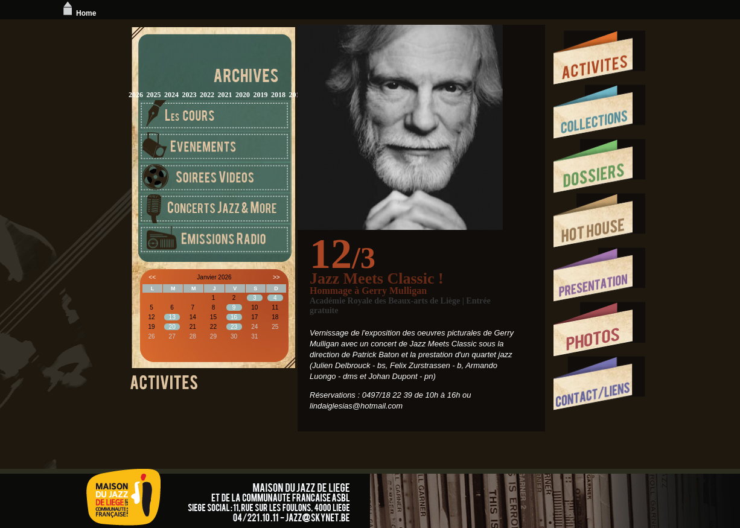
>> (276, 277)
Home (78, 13)
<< (152, 277)
